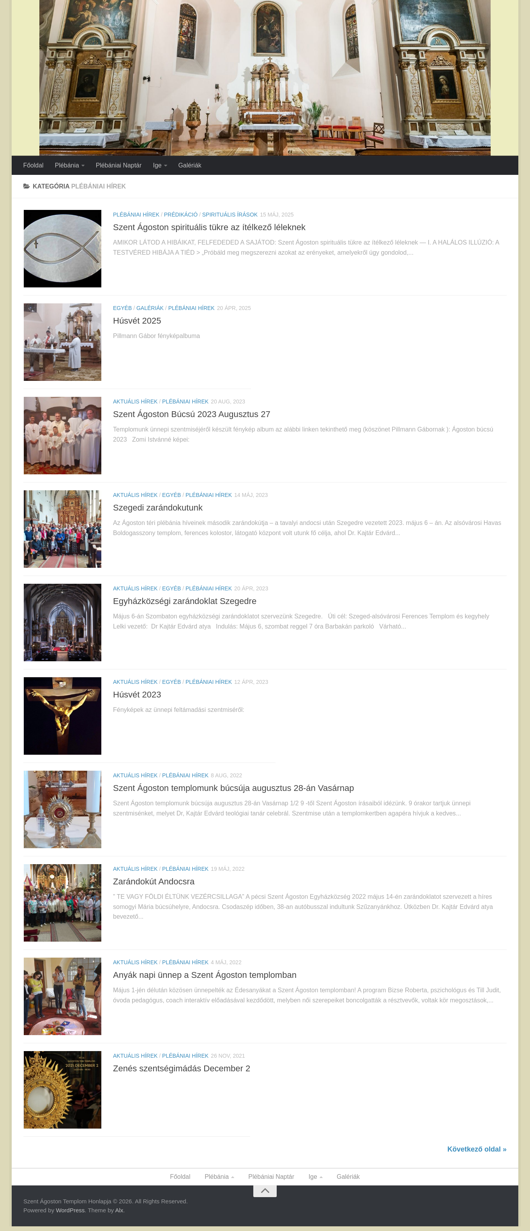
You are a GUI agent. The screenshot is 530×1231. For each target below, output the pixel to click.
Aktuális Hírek (135, 403)
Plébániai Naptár (118, 165)
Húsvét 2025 (137, 321)
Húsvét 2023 (137, 697)
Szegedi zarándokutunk (158, 509)
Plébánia (66, 165)
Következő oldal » (477, 1153)
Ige (156, 165)
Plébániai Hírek (136, 215)
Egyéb (122, 309)
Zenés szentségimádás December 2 (181, 1072)
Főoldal (33, 165)
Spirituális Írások (230, 215)
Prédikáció (181, 215)
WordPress (70, 1215)
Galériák (188, 165)
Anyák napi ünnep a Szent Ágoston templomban (205, 978)
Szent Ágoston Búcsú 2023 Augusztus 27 (191, 415)
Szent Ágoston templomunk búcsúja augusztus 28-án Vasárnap (233, 791)
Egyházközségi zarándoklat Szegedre (184, 603)
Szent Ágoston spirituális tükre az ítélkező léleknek (209, 227)
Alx (119, 1215)
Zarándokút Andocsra (153, 884)
